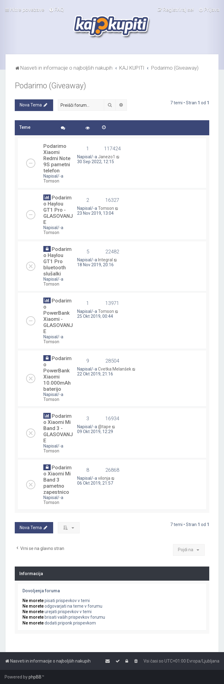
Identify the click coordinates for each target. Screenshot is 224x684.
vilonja (104, 478)
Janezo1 (106, 156)
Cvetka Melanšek (114, 369)
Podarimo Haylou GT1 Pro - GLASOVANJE (58, 209)
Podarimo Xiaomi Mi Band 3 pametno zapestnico (57, 479)
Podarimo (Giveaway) (50, 85)
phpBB (35, 676)
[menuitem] (56, 9)
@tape (104, 426)
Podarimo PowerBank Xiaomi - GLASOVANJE (58, 316)
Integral (105, 259)
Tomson (51, 181)
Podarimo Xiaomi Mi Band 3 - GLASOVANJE (58, 428)
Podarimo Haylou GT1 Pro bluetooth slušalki (57, 261)
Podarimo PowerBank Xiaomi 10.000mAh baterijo (57, 373)
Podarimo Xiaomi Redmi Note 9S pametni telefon (56, 158)
